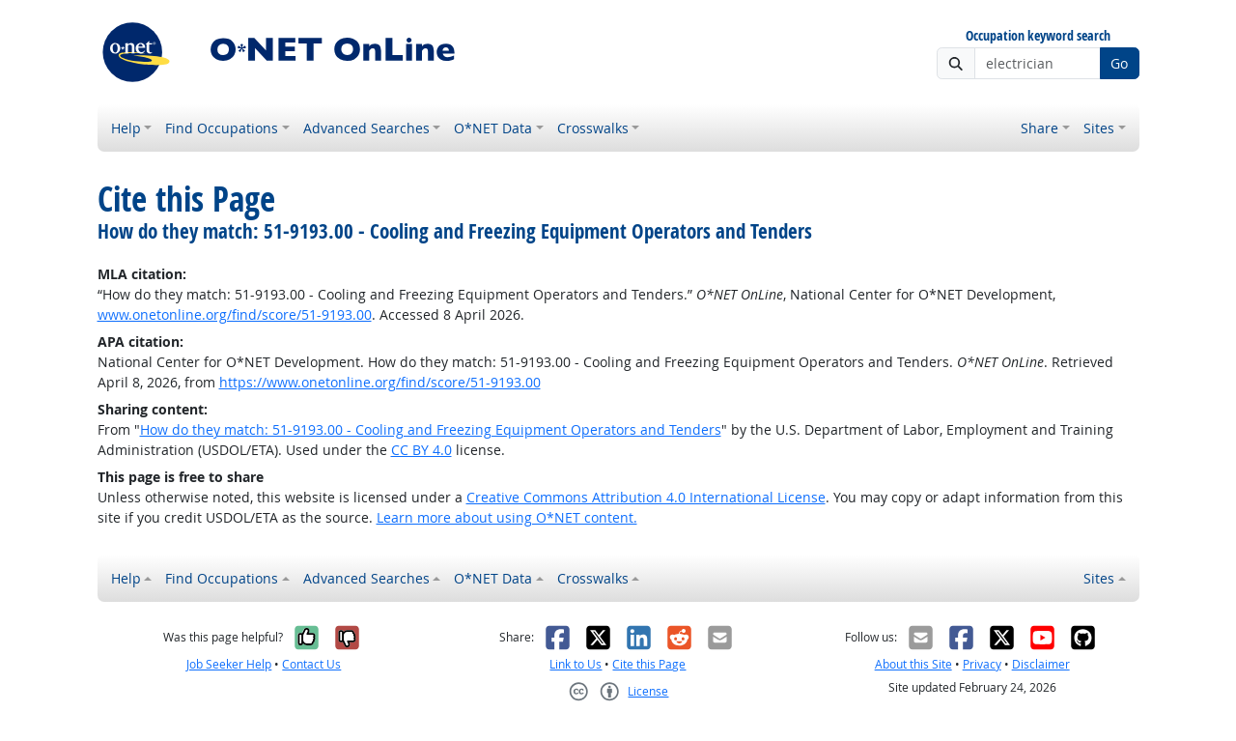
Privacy (982, 664)
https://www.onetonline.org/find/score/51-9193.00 (380, 382)
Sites (1098, 128)
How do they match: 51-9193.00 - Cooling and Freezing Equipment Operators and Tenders (430, 429)
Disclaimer (1041, 664)
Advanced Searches (366, 128)
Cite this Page (649, 664)
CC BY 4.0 (421, 450)
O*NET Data (493, 128)
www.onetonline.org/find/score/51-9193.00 (235, 314)
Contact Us (311, 664)
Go (1119, 63)
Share (1039, 128)
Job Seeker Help (228, 664)
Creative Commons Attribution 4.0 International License (646, 497)
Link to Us (575, 664)
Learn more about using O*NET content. (507, 517)
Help (126, 128)
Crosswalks (593, 128)
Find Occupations (221, 128)
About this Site (913, 664)
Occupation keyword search (1038, 36)
